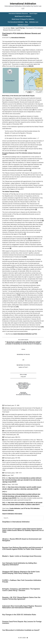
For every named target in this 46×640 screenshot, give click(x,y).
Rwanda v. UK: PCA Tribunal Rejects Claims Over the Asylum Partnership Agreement (21, 598)
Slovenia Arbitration (8, 510)
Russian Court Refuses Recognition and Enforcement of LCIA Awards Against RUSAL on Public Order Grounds (22, 548)
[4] (3, 430)
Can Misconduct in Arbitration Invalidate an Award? (20, 630)
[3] (30, 170)
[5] (36, 209)
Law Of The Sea (25, 508)
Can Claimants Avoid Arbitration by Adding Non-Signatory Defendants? (19, 564)
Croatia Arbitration (14, 508)
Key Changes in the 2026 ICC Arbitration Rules (19, 615)
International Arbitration (23, 3)
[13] (18, 295)
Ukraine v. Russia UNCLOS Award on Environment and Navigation (21, 540)
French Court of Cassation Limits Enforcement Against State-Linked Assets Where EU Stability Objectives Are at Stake (23, 530)
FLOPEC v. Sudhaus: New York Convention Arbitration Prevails (21, 581)
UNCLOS (30, 66)
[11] (13, 267)
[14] (23, 299)
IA (27, 637)
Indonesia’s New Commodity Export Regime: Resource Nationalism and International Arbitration (22, 607)
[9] (10, 248)
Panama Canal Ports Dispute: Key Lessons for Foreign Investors (22, 622)
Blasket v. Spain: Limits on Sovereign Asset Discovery (21, 556)
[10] (25, 257)
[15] (17, 306)
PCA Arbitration (35, 508)
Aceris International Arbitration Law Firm (25, 334)
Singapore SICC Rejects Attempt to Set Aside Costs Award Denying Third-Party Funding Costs (21, 572)
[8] (29, 238)
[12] (37, 283)
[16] (42, 327)
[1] (33, 110)
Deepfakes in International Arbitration (16, 522)
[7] (25, 234)
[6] (43, 220)
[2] (26, 150)
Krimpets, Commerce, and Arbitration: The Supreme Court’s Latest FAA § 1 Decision (21, 589)
